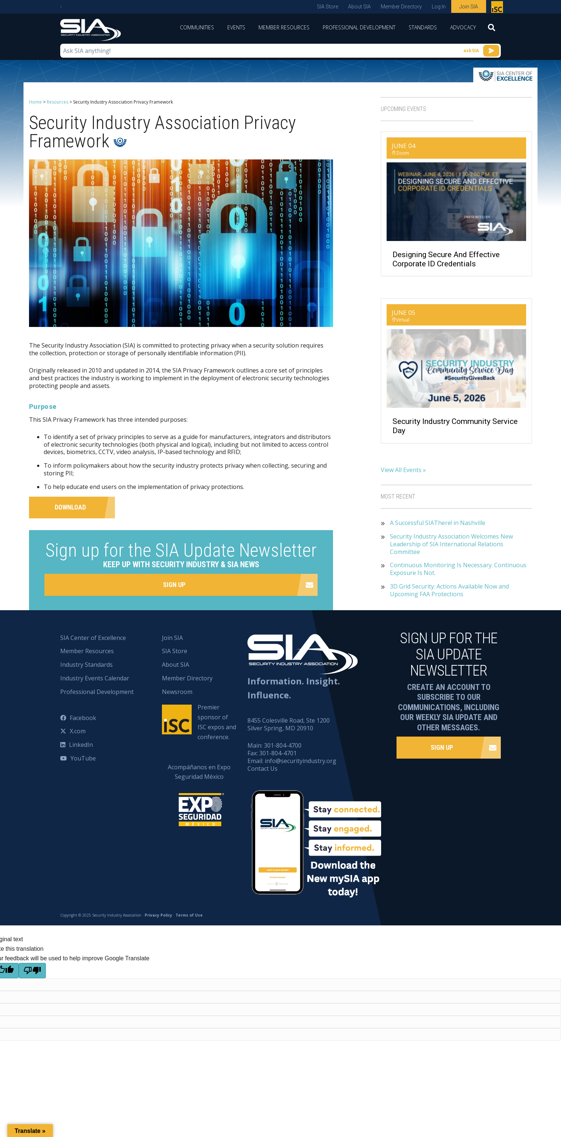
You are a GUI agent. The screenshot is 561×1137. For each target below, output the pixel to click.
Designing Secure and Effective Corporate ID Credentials (446, 259)
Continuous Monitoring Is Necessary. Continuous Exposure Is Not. (458, 569)
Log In (439, 7)
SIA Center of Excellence (93, 638)
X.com (78, 731)
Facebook (83, 718)
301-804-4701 (278, 753)
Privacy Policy (158, 915)
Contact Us (262, 768)
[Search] (491, 29)
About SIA (359, 7)
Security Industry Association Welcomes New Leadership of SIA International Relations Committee (451, 544)
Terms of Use (189, 915)
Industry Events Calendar (94, 678)
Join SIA (468, 7)
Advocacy (463, 27)
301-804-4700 (282, 745)
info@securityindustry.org (300, 761)
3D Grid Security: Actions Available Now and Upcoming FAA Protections (449, 590)
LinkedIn (81, 745)
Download (70, 507)
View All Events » (403, 470)
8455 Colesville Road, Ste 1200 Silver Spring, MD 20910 (288, 724)
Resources (57, 102)
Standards (423, 27)
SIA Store (327, 7)
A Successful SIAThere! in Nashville (437, 523)
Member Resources (284, 27)
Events (236, 27)
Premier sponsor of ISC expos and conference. (217, 722)
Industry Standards (86, 665)
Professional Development (359, 27)
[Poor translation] (32, 970)
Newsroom (177, 692)
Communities (197, 27)
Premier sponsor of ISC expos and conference (498, 8)
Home (35, 102)
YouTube (83, 758)
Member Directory (401, 7)
